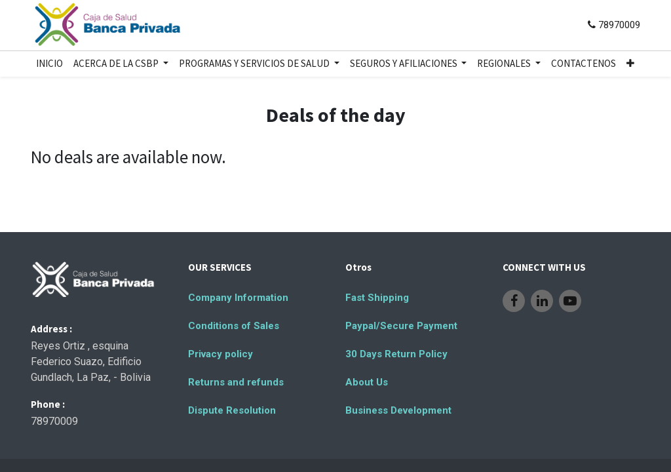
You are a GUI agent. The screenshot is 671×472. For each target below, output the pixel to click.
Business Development (398, 410)
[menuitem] (49, 64)
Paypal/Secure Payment (401, 326)
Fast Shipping (377, 298)
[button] (630, 64)
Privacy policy (220, 354)
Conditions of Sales (233, 326)
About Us (366, 382)
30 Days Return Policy (396, 354)
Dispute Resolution (232, 410)
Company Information (238, 298)
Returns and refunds (236, 382)
